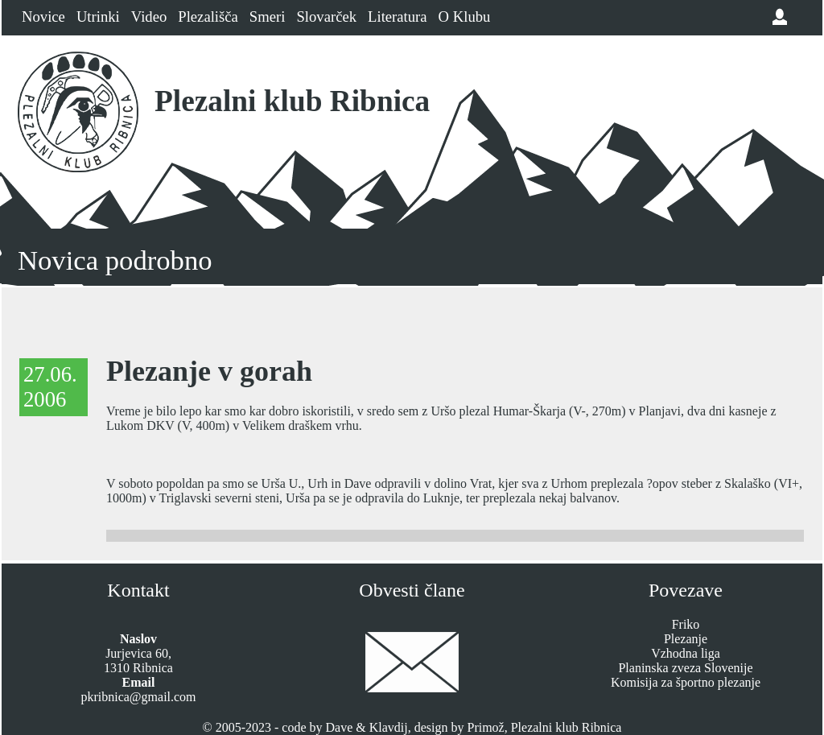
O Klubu (465, 16)
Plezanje (685, 639)
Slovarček (326, 16)
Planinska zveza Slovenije (685, 668)
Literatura (397, 16)
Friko (686, 624)
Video (149, 16)
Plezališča (208, 16)
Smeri (267, 16)
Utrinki (98, 16)
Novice (43, 16)
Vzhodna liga (685, 653)
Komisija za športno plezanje (685, 682)
